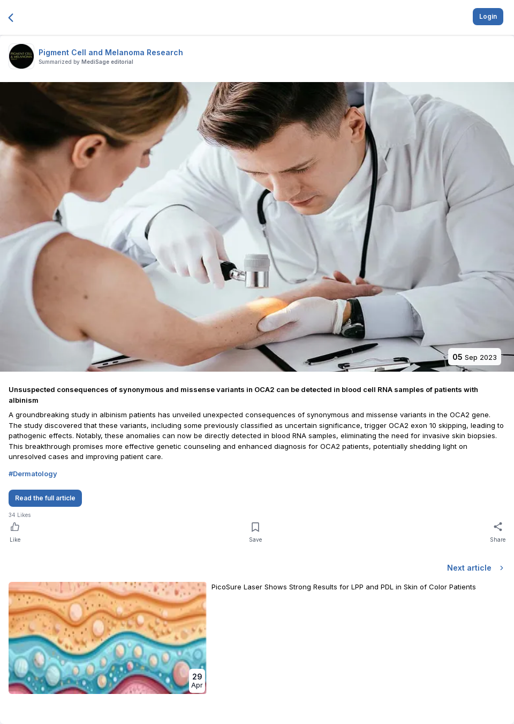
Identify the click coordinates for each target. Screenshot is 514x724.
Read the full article (45, 498)
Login (488, 16)
